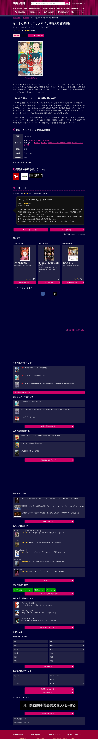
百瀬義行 (39, 140)
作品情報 (26, 18)
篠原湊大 (59, 143)
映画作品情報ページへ (21, 719)
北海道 (16, 649)
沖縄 (51, 661)
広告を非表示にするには (75, 330)
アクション (17, 676)
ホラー (52, 683)
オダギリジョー (77, 143)
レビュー (31, 35)
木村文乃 (37, 143)
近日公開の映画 (63, 8)
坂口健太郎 (67, 143)
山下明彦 (46, 140)
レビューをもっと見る (30, 230)
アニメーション (18, 30)
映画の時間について (48, 714)
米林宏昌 (32, 140)
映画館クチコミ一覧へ (48, 689)
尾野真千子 (52, 143)
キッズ (52, 680)
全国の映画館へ (48, 666)
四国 (51, 657)
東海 (51, 645)
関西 (15, 645)
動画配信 (39, 35)
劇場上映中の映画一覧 (48, 426)
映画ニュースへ (48, 521)
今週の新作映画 (49, 8)
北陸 (51, 653)
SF (14, 680)
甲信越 (16, 653)
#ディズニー (50, 590)
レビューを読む (78, 12)
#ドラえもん (17, 590)
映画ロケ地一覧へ (48, 693)
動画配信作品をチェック (48, 460)
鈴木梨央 (44, 143)
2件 (30, 30)
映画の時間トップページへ (22, 723)
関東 (51, 641)
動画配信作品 (63, 12)
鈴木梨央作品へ (72, 282)
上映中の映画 (34, 8)
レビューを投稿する (66, 230)
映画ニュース (34, 12)
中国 (15, 657)
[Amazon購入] (31, 78)
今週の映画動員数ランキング (22, 392)
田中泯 (26, 145)
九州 (15, 661)
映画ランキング (78, 8)
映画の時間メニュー (20, 8)
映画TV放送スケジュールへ (48, 627)
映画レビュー (48, 580)
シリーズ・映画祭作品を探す (48, 594)
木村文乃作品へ (48, 282)
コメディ (16, 683)
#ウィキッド (28, 590)
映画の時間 (16, 18)
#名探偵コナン (38, 590)
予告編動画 (49, 12)
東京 (15, 641)
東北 (51, 649)
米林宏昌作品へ (24, 282)
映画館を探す (19, 12)
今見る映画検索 (77, 3)
